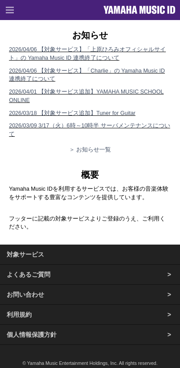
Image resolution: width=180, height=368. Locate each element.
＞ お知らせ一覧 (90, 150)
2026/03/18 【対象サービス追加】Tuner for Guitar (72, 113)
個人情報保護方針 (32, 334)
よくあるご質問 (28, 274)
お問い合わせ (25, 294)
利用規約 (19, 314)
